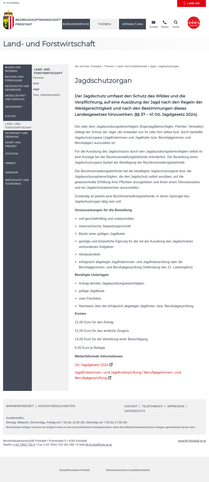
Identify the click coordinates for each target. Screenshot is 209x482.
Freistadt (96, 66)
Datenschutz (135, 411)
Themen (104, 24)
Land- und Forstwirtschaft (132, 66)
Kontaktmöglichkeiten (56, 406)
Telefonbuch (152, 406)
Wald (36, 83)
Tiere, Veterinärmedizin (46, 94)
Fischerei (38, 77)
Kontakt (131, 406)
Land (191, 3)
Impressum (176, 406)
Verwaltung (132, 24)
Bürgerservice (76, 24)
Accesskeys (11, 2)
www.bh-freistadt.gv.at (192, 440)
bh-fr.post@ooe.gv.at (99, 444)
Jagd (36, 89)
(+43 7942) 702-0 (24, 444)
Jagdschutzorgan (169, 66)
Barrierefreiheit (20, 406)
